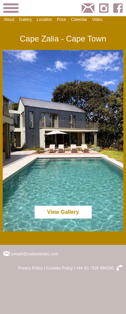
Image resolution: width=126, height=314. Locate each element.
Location (44, 19)
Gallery (25, 19)
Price (61, 19)
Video (97, 19)
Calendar (79, 19)
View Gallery (63, 212)
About (9, 19)
